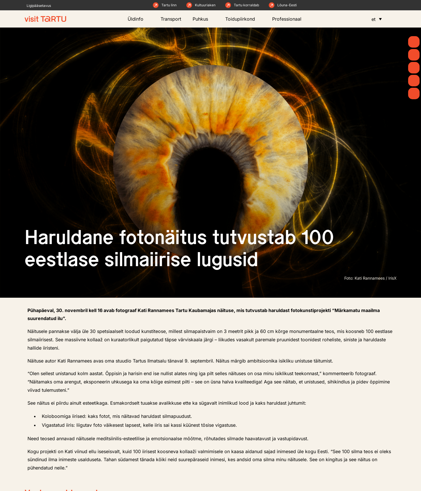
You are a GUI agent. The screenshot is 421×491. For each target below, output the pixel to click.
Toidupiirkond (243, 19)
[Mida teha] (414, 67)
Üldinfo (138, 19)
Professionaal (289, 19)
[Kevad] (414, 42)
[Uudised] (414, 55)
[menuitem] (377, 19)
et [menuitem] (373, 19)
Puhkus (203, 19)
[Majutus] (414, 93)
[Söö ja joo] (414, 80)
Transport (171, 19)
